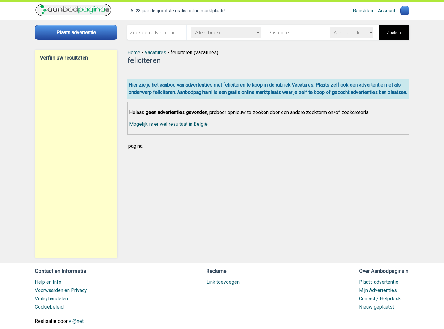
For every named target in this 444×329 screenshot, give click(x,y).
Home (133, 53)
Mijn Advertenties (378, 290)
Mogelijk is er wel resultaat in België (168, 124)
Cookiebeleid (49, 307)
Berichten (363, 11)
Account (386, 11)
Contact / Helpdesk (380, 299)
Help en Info (48, 282)
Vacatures (155, 53)
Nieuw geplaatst (376, 307)
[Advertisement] (76, 159)
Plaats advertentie (378, 282)
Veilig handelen (51, 299)
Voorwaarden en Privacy (61, 290)
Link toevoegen (223, 282)
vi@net (76, 321)
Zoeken (394, 32)
